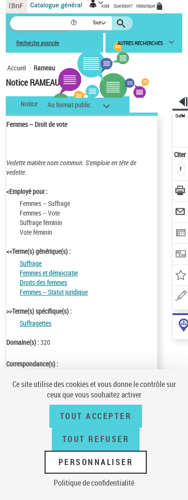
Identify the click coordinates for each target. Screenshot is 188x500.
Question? (123, 5)
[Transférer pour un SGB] (181, 255)
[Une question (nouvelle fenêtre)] (181, 297)
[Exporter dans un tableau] (181, 234)
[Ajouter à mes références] (181, 276)
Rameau (44, 67)
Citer (180, 154)
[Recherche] (40, 23)
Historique (146, 5)
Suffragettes (35, 323)
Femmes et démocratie (49, 272)
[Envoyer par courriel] (181, 213)
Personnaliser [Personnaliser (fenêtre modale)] (96, 462)
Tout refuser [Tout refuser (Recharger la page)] (95, 439)
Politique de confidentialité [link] (94, 482)
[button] (74, 23)
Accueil (16, 67)
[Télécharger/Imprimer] (181, 192)
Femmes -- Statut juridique (54, 291)
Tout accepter (96, 416)
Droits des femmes (43, 282)
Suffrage (31, 263)
